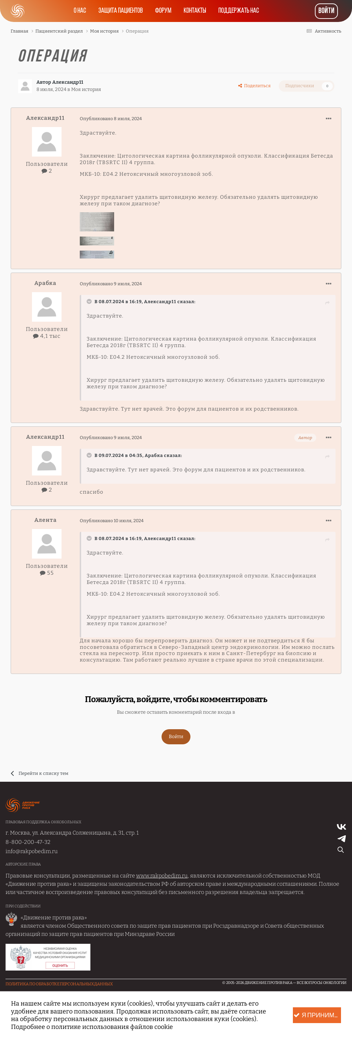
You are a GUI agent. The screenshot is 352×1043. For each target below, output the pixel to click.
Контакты (195, 11)
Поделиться (254, 85)
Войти (326, 11)
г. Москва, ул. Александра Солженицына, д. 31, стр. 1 (72, 832)
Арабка (45, 283)
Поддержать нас (238, 11)
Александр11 (67, 82)
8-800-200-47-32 (28, 842)
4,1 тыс (46, 336)
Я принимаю (317, 1015)
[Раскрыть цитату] (90, 301)
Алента (45, 520)
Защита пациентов (120, 11)
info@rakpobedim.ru (32, 851)
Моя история (86, 89)
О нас (80, 11)
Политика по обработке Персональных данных (59, 984)
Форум (163, 11)
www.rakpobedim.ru (162, 875)
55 (47, 573)
